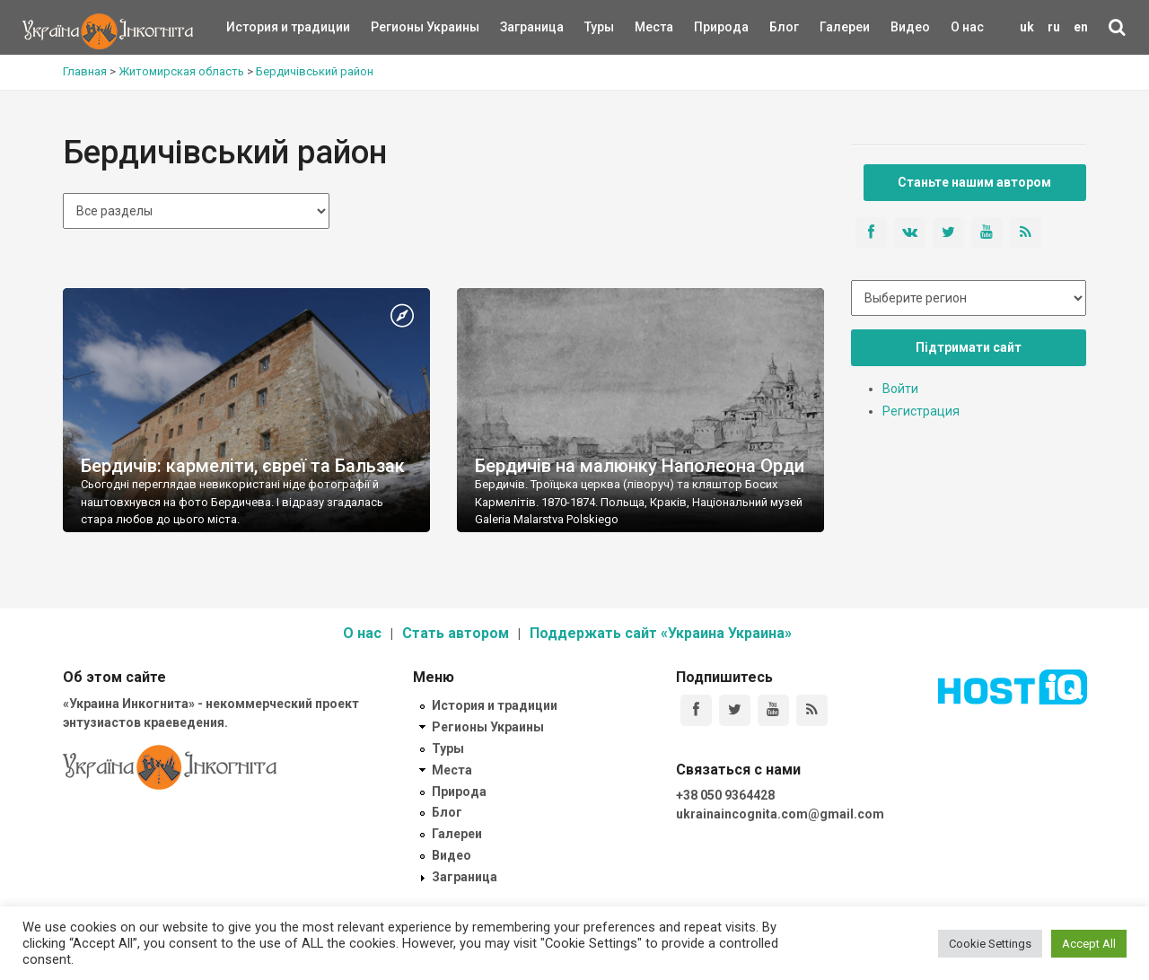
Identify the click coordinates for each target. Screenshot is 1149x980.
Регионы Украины (398, 27)
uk (1027, 27)
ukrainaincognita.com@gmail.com (780, 814)
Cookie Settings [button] (990, 943)
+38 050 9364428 (725, 795)
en (1081, 27)
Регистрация (921, 411)
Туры (599, 27)
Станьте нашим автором (974, 182)
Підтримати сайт (969, 347)
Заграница (516, 27)
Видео (910, 27)
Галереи (845, 27)
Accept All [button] (1089, 943)
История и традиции (257, 27)
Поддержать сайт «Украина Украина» (661, 633)
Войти (900, 388)
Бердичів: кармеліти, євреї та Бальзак (243, 466)
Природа (708, 27)
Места (644, 27)
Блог (784, 27)
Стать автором (455, 633)
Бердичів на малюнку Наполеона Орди (639, 466)
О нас (967, 27)
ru (1054, 27)
